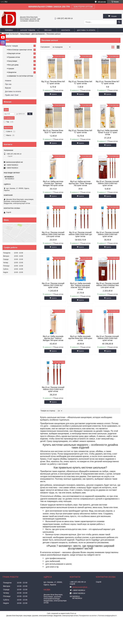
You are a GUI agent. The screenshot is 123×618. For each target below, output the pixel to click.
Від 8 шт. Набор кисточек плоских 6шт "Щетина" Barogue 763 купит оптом (53, 183)
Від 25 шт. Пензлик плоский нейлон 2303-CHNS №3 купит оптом (107, 183)
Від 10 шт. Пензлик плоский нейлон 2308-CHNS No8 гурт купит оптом (80, 234)
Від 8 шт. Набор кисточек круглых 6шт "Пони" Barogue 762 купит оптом (80, 183)
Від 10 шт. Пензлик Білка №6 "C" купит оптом (80, 82)
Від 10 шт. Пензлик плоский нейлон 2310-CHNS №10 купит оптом (53, 389)
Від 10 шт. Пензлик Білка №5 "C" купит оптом (53, 82)
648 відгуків (102, 2)
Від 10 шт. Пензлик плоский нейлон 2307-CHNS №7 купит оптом (53, 285)
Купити (54, 94)
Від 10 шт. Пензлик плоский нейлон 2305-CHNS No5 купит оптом (107, 338)
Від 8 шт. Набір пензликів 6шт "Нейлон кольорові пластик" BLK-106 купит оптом (80, 286)
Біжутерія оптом (14, 53)
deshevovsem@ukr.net (14, 162)
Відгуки (8, 88)
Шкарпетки (12, 72)
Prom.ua (73, 613)
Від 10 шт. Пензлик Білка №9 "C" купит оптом (80, 131)
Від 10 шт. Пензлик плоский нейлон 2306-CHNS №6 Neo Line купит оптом (53, 234)
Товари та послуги (11, 34)
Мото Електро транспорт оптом (20, 50)
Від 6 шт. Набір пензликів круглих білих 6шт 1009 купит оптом (80, 338)
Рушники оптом (14, 57)
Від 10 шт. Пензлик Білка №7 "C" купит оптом (107, 82)
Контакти (65, 30)
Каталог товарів (27, 30)
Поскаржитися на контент (88, 616)
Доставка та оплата (86, 30)
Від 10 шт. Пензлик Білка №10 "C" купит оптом (53, 131)
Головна (9, 30)
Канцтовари (25, 34)
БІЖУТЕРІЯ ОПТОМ (83, 7)
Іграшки (11, 68)
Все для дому (13, 65)
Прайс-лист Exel (11, 95)
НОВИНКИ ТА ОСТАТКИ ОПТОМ (20, 76)
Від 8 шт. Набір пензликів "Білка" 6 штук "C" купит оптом (107, 132)
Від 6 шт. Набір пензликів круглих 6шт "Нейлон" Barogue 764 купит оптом (53, 338)
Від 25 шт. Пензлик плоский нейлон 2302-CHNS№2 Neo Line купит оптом (107, 285)
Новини (8, 81)
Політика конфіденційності (107, 616)
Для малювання (38, 34)
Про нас (48, 30)
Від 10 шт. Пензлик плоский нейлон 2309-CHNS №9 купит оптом (107, 234)
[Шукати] (119, 22)
